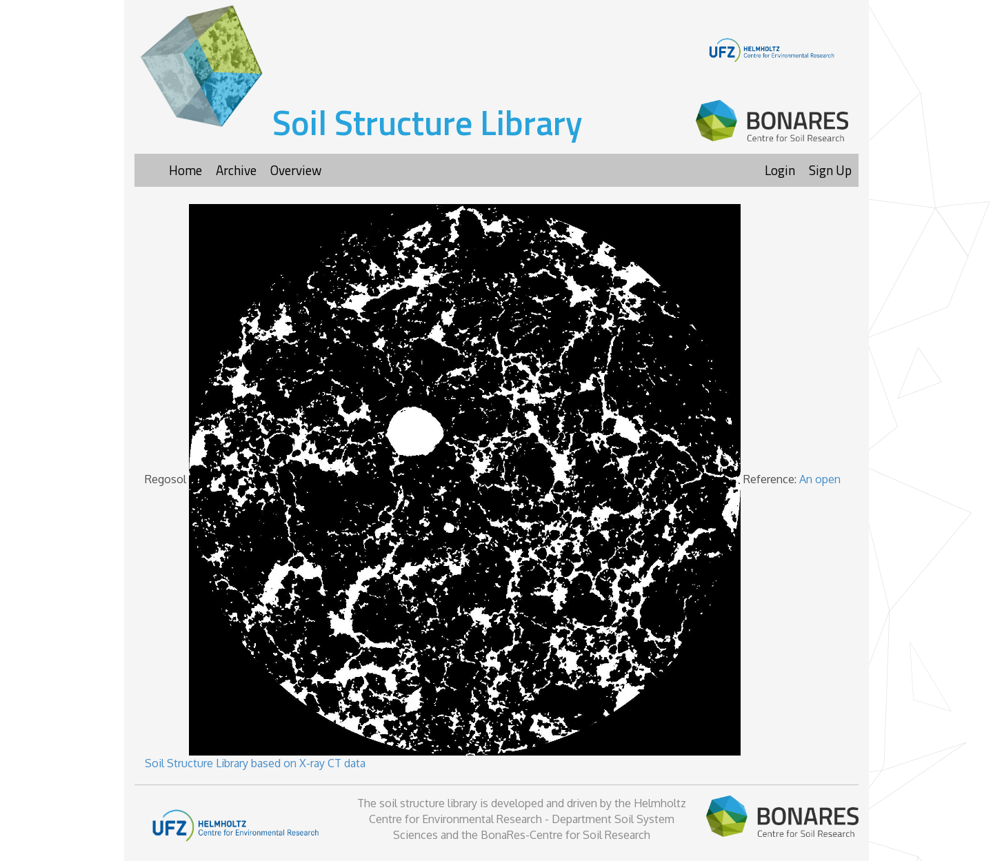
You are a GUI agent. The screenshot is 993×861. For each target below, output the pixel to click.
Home (185, 170)
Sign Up (830, 170)
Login (780, 170)
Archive (236, 170)
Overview (295, 170)
